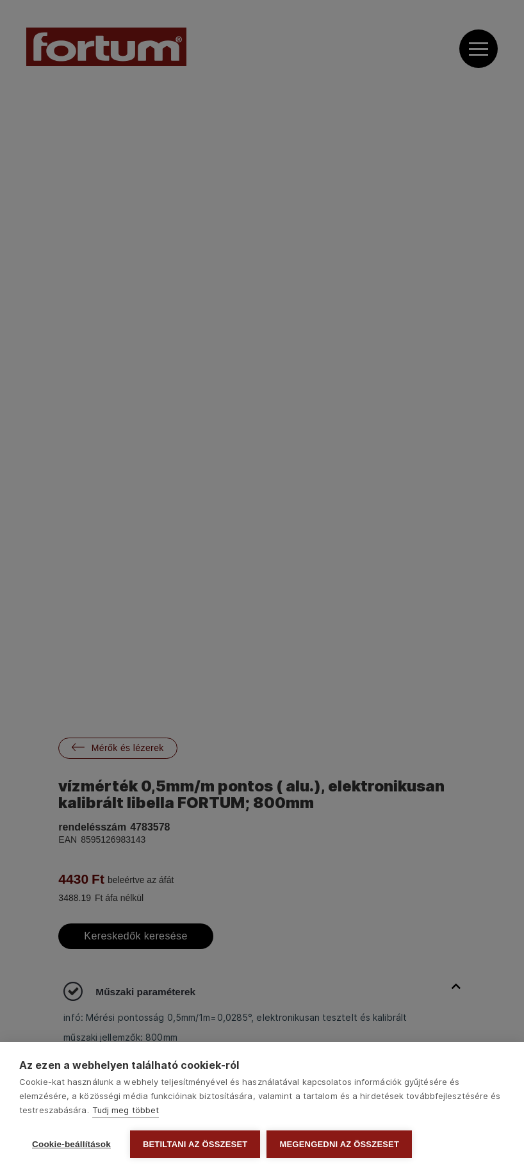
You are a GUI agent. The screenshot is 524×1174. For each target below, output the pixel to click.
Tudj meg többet (126, 1110)
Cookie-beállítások (71, 1144)
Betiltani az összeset (195, 1144)
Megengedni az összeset (339, 1144)
